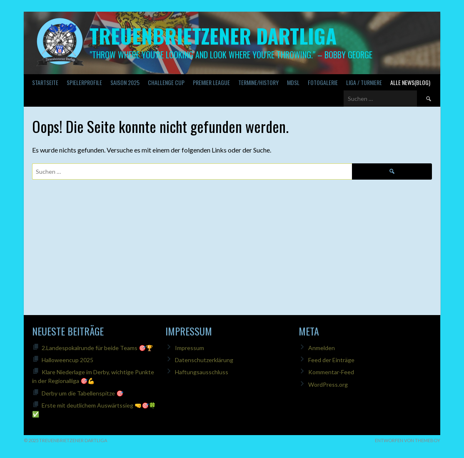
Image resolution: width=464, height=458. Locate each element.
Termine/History (258, 82)
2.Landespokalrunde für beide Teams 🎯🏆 (97, 347)
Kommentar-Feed (331, 371)
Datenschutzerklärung (204, 359)
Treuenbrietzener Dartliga (213, 35)
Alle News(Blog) (410, 82)
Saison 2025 (125, 82)
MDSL (293, 82)
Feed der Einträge (331, 359)
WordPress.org (328, 384)
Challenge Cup (166, 82)
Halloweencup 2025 (67, 359)
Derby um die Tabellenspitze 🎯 (82, 393)
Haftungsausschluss (201, 371)
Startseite (45, 82)
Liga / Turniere (364, 82)
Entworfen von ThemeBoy (407, 440)
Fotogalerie (323, 82)
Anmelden (321, 347)
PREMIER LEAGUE (211, 82)
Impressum (189, 347)
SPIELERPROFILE (84, 82)
